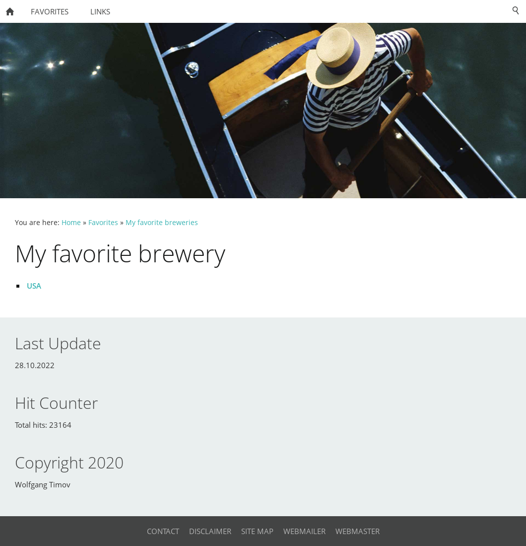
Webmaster (357, 531)
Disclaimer (210, 531)
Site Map (257, 531)
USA (34, 286)
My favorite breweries (162, 222)
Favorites (103, 222)
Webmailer (304, 531)
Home (71, 222)
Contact (163, 531)
